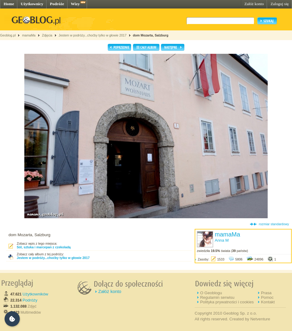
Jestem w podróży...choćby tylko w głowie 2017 (93, 35)
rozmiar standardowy (274, 224)
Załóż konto (254, 4)
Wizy (75, 4)
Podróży (30, 300)
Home (9, 4)
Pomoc (267, 297)
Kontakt (268, 302)
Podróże (57, 4)
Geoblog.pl (8, 35)
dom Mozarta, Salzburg (151, 35)
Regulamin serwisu (217, 297)
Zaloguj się (279, 4)
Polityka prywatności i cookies (227, 302)
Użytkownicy (32, 4)
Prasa (266, 293)
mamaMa (28, 35)
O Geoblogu (211, 293)
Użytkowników (35, 294)
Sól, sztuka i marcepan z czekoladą (44, 247)
